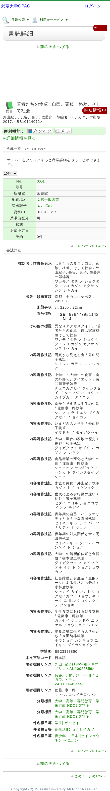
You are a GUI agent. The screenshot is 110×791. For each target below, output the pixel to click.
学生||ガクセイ (67, 723)
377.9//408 (45, 206)
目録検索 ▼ (16, 19)
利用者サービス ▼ (49, 19)
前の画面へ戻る (55, 47)
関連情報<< (95, 110)
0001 (41, 181)
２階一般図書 (48, 199)
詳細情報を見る (21, 138)
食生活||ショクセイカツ (74, 729)
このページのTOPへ (90, 246)
